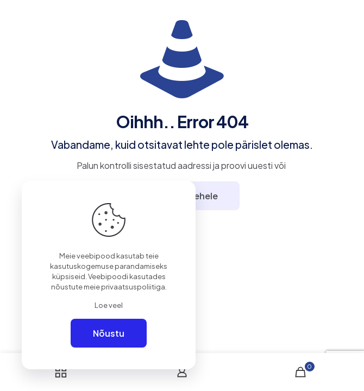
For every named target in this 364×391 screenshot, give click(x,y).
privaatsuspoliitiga (133, 286)
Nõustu (108, 333)
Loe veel (109, 305)
